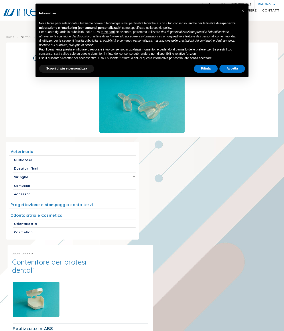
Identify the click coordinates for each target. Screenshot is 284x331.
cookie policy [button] (162, 28)
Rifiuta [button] (206, 69)
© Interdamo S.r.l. (124, 297)
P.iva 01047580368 (157, 297)
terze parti (108, 32)
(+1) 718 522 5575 (244, 267)
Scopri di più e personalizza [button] (66, 69)
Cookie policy (153, 306)
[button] (242, 10)
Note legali (37, 312)
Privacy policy (62, 311)
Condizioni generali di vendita (193, 312)
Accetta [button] (232, 69)
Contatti (267, 19)
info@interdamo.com (57, 274)
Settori (28, 38)
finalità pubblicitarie (88, 41)
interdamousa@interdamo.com (189, 267)
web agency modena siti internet (142, 325)
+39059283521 (100, 274)
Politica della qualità (237, 312)
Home (11, 38)
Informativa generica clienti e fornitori (107, 312)
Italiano (265, 4)
